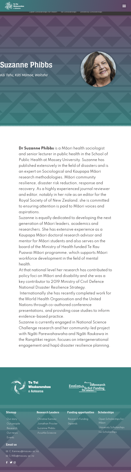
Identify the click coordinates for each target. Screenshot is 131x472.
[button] (124, 6)
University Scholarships (91, 12)
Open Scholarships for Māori (43, 12)
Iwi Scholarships (68, 12)
